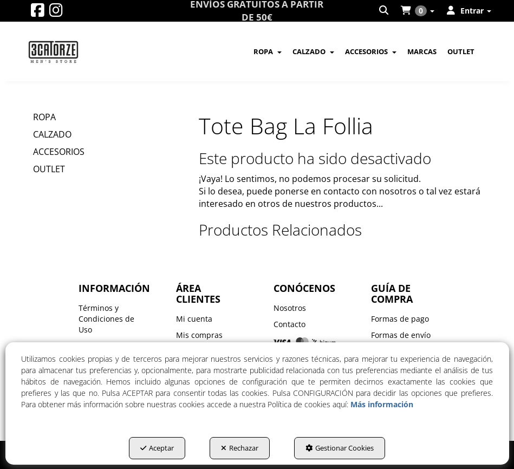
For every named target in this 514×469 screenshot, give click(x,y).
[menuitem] (384, 11)
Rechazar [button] (239, 448)
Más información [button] (381, 404)
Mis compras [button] (199, 335)
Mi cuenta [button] (194, 319)
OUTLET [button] (49, 169)
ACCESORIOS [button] (58, 152)
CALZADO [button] (52, 134)
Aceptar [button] (157, 448)
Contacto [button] (289, 324)
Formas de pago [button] (400, 319)
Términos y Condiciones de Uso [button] (106, 319)
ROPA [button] (44, 117)
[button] (37, 13)
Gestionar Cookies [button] (339, 448)
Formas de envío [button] (401, 335)
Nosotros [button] (290, 308)
